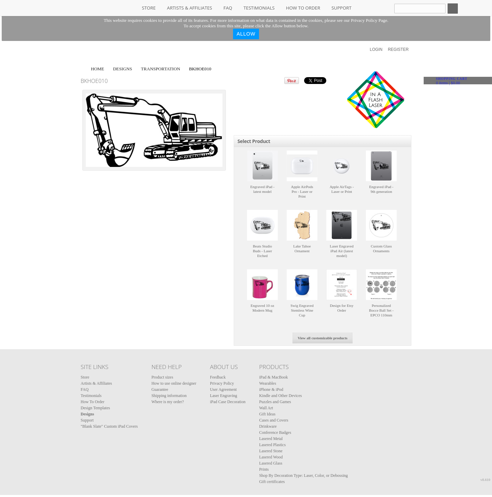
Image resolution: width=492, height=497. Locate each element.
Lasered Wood (271, 457)
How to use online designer (173, 383)
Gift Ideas (267, 414)
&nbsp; (262, 166)
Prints (264, 469)
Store (148, 8)
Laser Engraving (223, 395)
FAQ (227, 8)
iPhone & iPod (271, 389)
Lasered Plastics (272, 444)
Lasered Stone (270, 451)
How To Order (303, 8)
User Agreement (223, 389)
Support (341, 8)
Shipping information (169, 395)
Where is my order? (167, 401)
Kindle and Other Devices (280, 395)
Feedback (218, 377)
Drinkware (267, 426)
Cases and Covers (273, 420)
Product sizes (162, 377)
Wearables (267, 383)
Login (376, 49)
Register (398, 49)
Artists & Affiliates (189, 8)
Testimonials (259, 8)
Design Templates (95, 408)
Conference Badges (275, 432)
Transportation (160, 68)
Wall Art (266, 408)
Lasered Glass (270, 463)
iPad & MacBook (273, 377)
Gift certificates (272, 481)
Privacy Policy (222, 383)
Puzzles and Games (275, 401)
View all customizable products (322, 338)
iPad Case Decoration (227, 401)
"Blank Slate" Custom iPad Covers (109, 426)
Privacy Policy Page (369, 20)
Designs (122, 68)
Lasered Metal (271, 438)
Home (97, 68)
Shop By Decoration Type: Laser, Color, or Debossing (303, 475)
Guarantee (159, 389)
